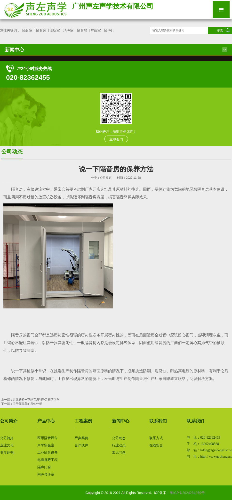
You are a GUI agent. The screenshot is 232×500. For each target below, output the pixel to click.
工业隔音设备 (47, 452)
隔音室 (27, 30)
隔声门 (109, 30)
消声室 (68, 30)
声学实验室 (45, 445)
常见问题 (119, 452)
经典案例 (81, 438)
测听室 (55, 30)
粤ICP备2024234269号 (187, 493)
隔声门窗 (44, 467)
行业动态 (119, 445)
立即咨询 (116, 139)
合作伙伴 (81, 445)
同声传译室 (45, 474)
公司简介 (7, 438)
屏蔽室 (96, 30)
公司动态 (119, 438)
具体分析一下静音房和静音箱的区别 (36, 399)
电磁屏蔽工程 (47, 460)
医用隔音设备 (47, 438)
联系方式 (156, 438)
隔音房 (41, 30)
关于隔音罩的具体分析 (27, 403)
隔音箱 (82, 30)
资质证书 (7, 452)
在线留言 (156, 445)
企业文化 (7, 445)
